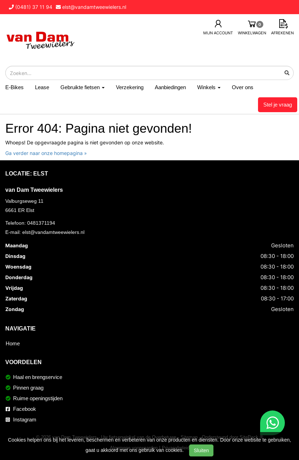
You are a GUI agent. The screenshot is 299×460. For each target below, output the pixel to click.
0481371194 (41, 223)
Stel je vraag (277, 105)
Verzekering (129, 87)
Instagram (21, 419)
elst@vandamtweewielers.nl (53, 232)
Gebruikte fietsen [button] (82, 87)
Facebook (21, 409)
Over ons (242, 87)
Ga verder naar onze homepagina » (46, 153)
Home (13, 343)
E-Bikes (14, 87)
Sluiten (201, 450)
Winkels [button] (209, 87)
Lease (42, 87)
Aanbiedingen (170, 87)
